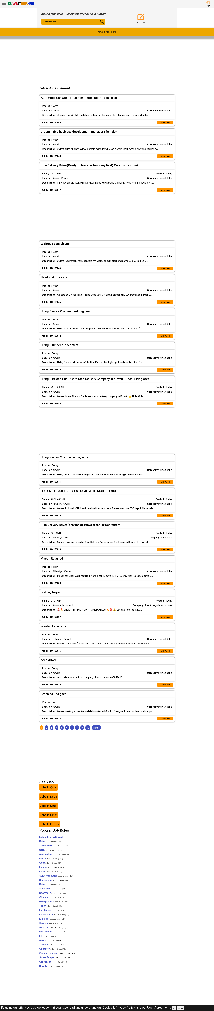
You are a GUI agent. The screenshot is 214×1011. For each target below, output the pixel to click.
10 (88, 732)
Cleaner (51, 901)
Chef (50, 867)
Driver (51, 845)
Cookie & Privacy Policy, (119, 1007)
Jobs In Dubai (48, 801)
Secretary (53, 897)
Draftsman (53, 936)
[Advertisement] (107, 62)
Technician (53, 850)
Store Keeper (55, 962)
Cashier (51, 927)
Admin (50, 944)
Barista (51, 970)
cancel (181, 1008)
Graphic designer (57, 957)
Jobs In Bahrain (50, 828)
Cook (50, 876)
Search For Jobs (50, 22)
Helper (51, 871)
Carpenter (53, 966)
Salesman (52, 893)
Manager (52, 923)
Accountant (54, 858)
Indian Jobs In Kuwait (51, 841)
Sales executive (56, 880)
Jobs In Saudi (48, 810)
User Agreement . (159, 1007)
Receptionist (54, 906)
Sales (50, 854)
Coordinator (54, 919)
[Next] (96, 732)
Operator (52, 953)
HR (48, 940)
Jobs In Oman (49, 819)
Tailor (50, 910)
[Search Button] (100, 24)
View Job (165, 122)
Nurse (51, 863)
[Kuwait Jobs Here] (21, 4)
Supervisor (53, 884)
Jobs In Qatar (48, 792)
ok (174, 1008)
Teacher (52, 949)
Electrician (53, 914)
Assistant (52, 932)
